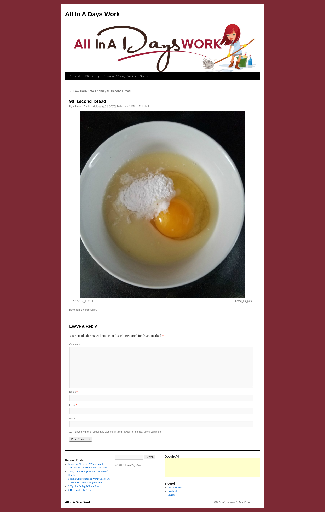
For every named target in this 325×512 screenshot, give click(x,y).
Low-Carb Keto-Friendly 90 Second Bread (100, 91)
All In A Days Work (92, 14)
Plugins (171, 494)
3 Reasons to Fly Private (80, 490)
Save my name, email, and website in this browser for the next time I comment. (118, 431)
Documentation (175, 487)
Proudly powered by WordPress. (234, 502)
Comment (75, 344)
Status (144, 76)
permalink (90, 309)
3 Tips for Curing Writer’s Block (84, 486)
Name (73, 392)
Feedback (172, 491)
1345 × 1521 (136, 106)
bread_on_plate (243, 301)
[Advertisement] (240, 467)
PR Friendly (92, 76)
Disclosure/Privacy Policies (120, 76)
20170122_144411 (82, 301)
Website (73, 418)
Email (73, 405)
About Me (75, 76)
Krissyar (77, 106)
